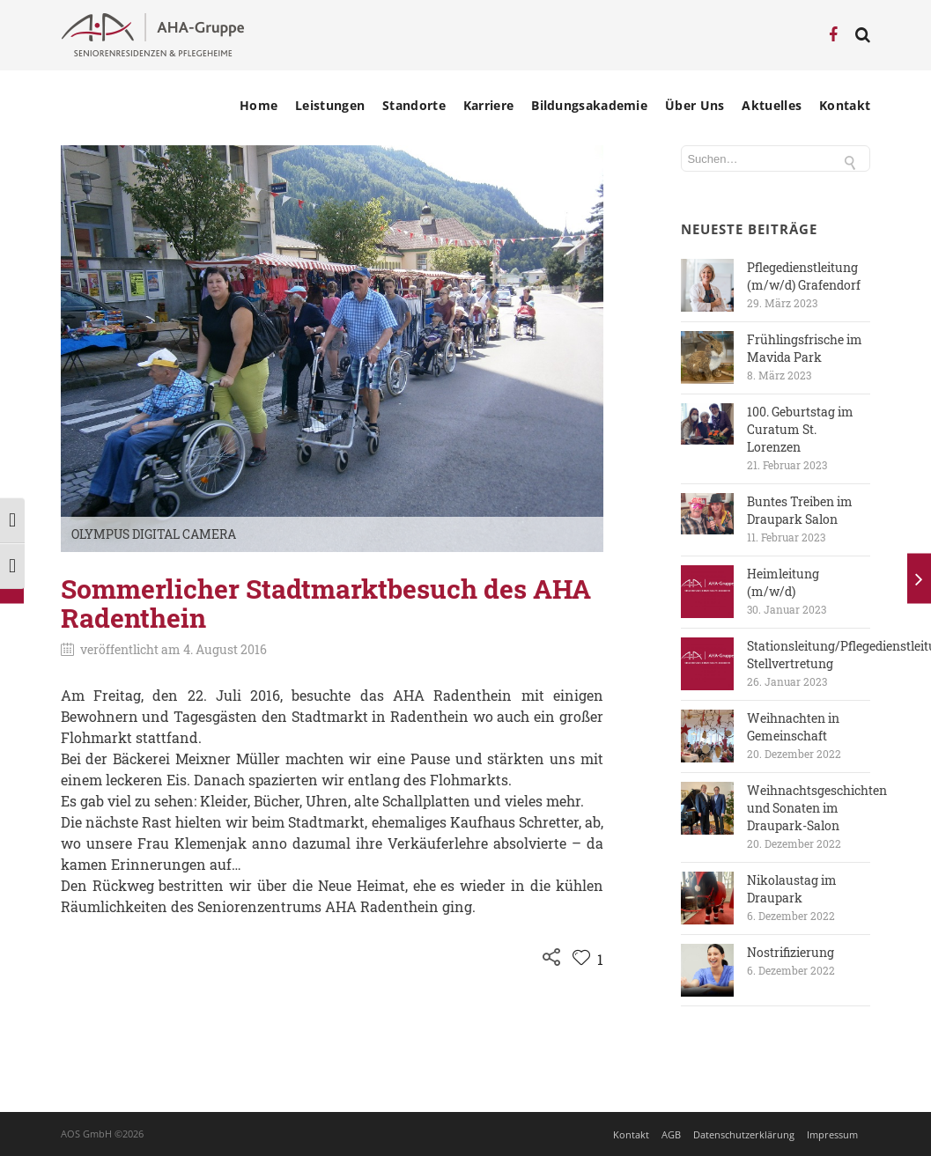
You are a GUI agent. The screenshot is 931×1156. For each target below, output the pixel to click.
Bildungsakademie (589, 106)
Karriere (488, 106)
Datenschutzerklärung (743, 1134)
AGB (671, 1134)
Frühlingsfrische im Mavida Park (804, 348)
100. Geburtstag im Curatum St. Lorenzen (800, 429)
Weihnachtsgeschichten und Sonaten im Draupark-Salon (817, 808)
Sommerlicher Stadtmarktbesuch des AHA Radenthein (326, 603)
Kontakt (844, 106)
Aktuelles (772, 106)
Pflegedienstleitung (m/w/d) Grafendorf (804, 276)
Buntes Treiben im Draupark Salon (800, 510)
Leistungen (330, 106)
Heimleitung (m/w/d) (783, 582)
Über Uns (694, 106)
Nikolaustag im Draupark (792, 889)
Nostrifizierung (790, 952)
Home (258, 106)
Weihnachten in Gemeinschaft (793, 727)
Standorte (414, 106)
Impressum (832, 1134)
